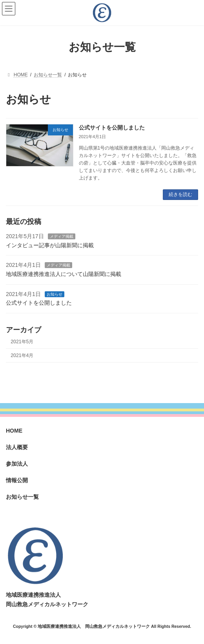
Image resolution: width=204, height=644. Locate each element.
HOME (14, 430)
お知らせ (54, 294)
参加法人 (17, 464)
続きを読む (180, 194)
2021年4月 (22, 355)
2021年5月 (22, 341)
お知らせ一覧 (22, 497)
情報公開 (17, 480)
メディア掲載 (61, 236)
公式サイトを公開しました (112, 127)
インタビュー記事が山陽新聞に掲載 (50, 245)
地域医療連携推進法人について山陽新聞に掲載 (63, 273)
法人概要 (17, 447)
